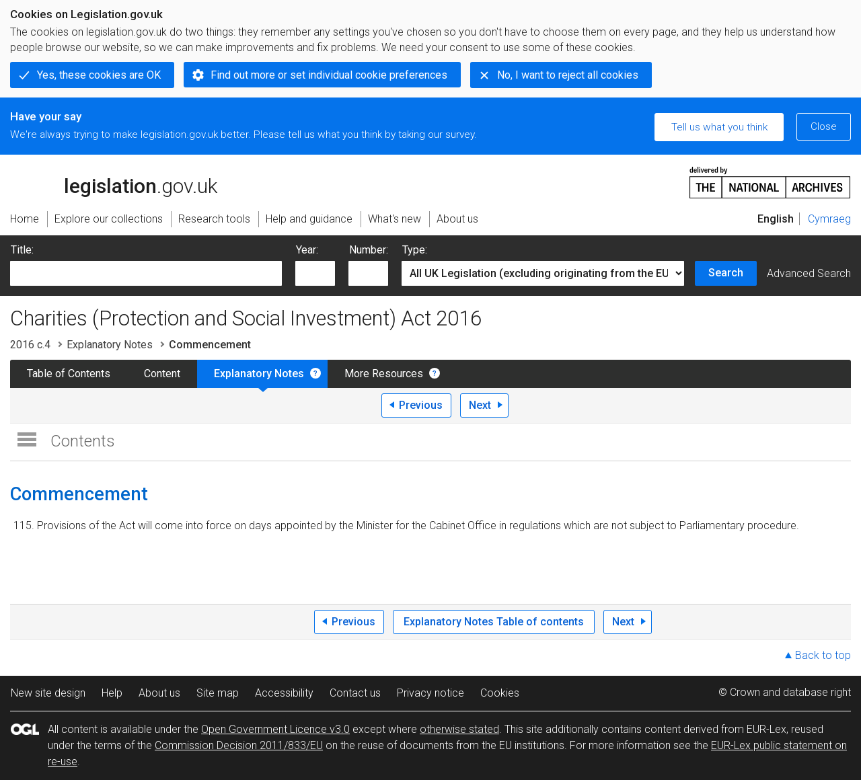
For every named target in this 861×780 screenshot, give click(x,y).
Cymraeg (829, 218)
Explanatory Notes (110, 344)
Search (725, 272)
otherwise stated (459, 729)
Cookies (499, 693)
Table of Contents (68, 373)
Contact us (355, 693)
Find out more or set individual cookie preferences (329, 75)
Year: (307, 249)
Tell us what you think (719, 127)
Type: (414, 249)
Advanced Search (809, 273)
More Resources (383, 373)
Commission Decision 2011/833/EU (239, 745)
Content (162, 373)
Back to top (823, 655)
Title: (22, 249)
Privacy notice (430, 693)
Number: (368, 249)
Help (112, 693)
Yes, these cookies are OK (99, 75)
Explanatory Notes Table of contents (494, 621)
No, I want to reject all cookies (567, 75)
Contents (82, 441)
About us (159, 693)
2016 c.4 (30, 344)
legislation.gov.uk (113, 181)
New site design (48, 693)
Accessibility (284, 693)
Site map (217, 693)
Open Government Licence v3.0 (275, 729)
